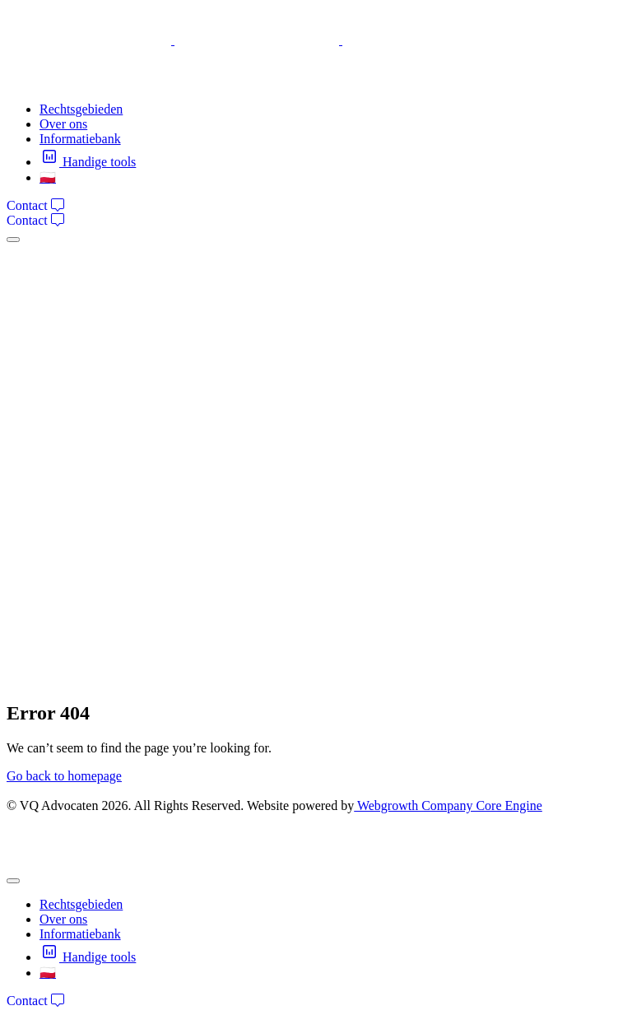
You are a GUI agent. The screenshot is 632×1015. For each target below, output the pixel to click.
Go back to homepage (64, 776)
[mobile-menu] (13, 239)
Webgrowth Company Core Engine (448, 805)
